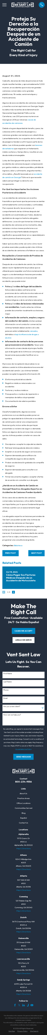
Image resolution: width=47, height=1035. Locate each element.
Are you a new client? (11, 706)
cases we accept (23, 631)
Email (5, 698)
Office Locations (23, 803)
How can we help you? (12, 715)
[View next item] (13, 592)
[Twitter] (19, 1005)
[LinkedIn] (23, 1005)
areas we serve (23, 640)
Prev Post (10, 553)
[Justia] (27, 1005)
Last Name (7, 682)
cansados (34, 331)
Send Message (23, 757)
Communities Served (23, 808)
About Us (23, 793)
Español (23, 818)
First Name (7, 673)
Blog (23, 813)
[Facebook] (15, 1005)
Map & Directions (23, 848)
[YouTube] (32, 1005)
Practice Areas (23, 798)
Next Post (36, 553)
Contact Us (23, 823)
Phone (6, 690)
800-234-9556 (23, 781)
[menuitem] (12, 1031)
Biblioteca (18, 545)
